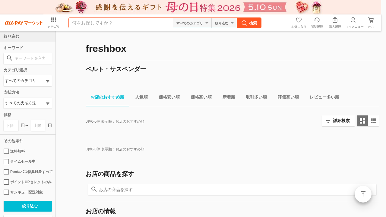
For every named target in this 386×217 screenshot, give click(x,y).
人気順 (139, 98)
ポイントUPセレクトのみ (28, 182)
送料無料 (14, 151)
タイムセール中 (20, 161)
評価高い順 (286, 98)
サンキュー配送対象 (23, 192)
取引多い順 (254, 98)
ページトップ (363, 194)
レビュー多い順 (322, 98)
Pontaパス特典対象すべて (28, 172)
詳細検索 (341, 120)
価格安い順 (167, 98)
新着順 (226, 98)
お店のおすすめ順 (105, 98)
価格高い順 (199, 98)
